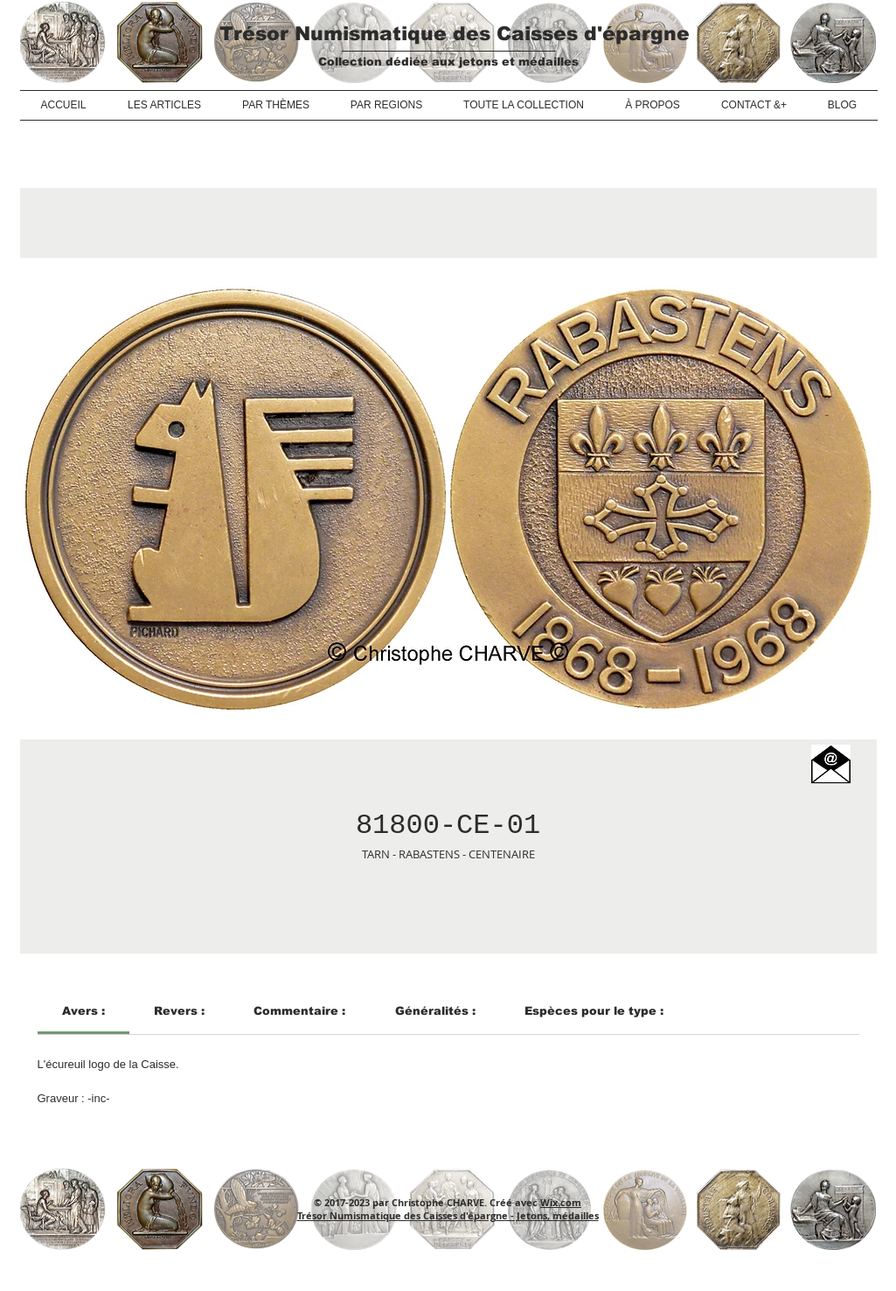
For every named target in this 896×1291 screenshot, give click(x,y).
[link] (83, 1010)
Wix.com (560, 1202)
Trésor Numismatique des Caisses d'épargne (454, 34)
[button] (831, 764)
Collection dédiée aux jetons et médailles (448, 61)
